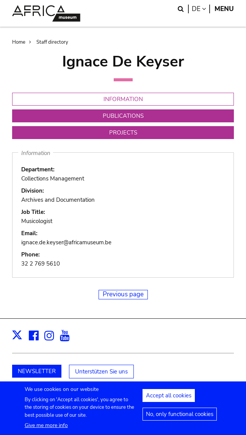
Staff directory (52, 42)
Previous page (123, 294)
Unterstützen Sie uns (101, 371)
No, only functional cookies (179, 417)
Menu (224, 9)
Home (18, 42)
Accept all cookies (168, 399)
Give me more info (46, 429)
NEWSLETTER (37, 371)
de (201, 9)
